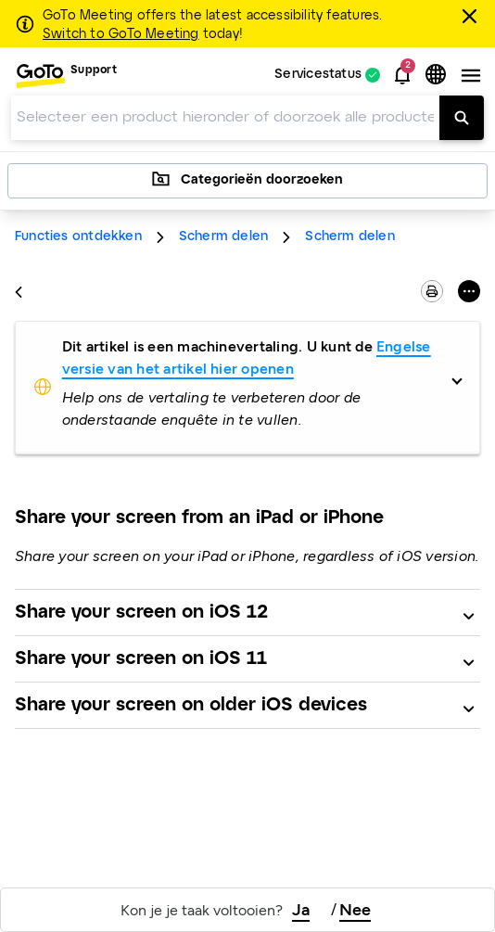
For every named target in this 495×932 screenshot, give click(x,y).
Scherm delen (224, 237)
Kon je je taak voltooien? (202, 910)
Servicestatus (318, 75)
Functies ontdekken (78, 237)
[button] (402, 75)
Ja (301, 910)
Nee (355, 910)
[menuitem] (66, 75)
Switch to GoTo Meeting (121, 34)
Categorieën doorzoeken (247, 179)
